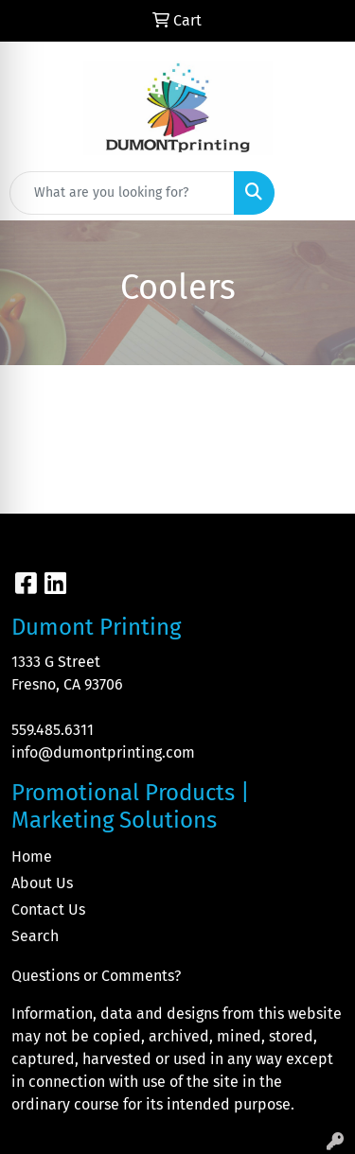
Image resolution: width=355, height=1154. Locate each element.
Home (31, 857)
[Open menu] (317, 193)
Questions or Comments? (96, 976)
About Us (42, 883)
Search (35, 936)
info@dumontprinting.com (103, 752)
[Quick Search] (122, 193)
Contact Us (48, 909)
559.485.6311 (52, 730)
